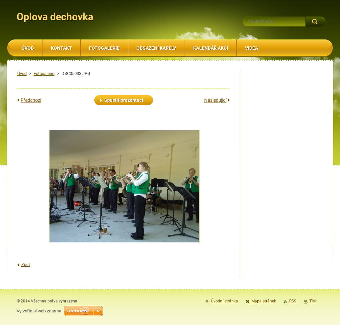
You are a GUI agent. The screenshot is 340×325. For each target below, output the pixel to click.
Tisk (313, 301)
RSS (292, 301)
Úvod (22, 73)
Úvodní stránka (224, 301)
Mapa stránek (263, 301)
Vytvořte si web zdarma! (39, 310)
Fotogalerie (44, 73)
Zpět (25, 264)
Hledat (315, 22)
